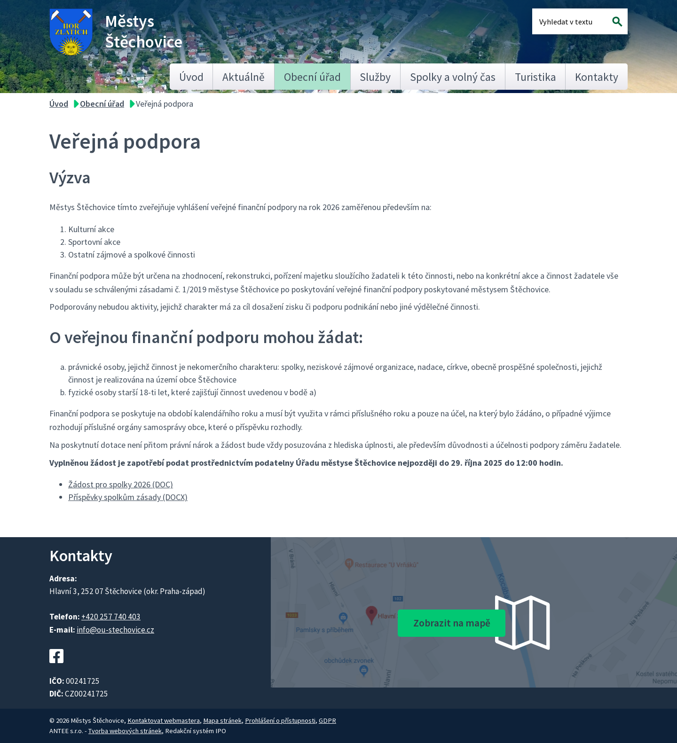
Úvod (191, 77)
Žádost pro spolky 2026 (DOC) (120, 484)
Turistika (535, 77)
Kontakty (596, 77)
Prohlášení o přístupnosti (280, 720)
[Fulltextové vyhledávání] (569, 21)
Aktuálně (243, 77)
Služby (375, 77)
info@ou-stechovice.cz (115, 630)
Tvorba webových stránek (125, 731)
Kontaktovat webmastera (163, 720)
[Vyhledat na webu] (617, 21)
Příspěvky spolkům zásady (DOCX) (128, 497)
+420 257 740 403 (111, 616)
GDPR (327, 720)
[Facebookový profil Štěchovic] (56, 668)
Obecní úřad (312, 77)
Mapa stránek (222, 720)
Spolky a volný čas (453, 77)
